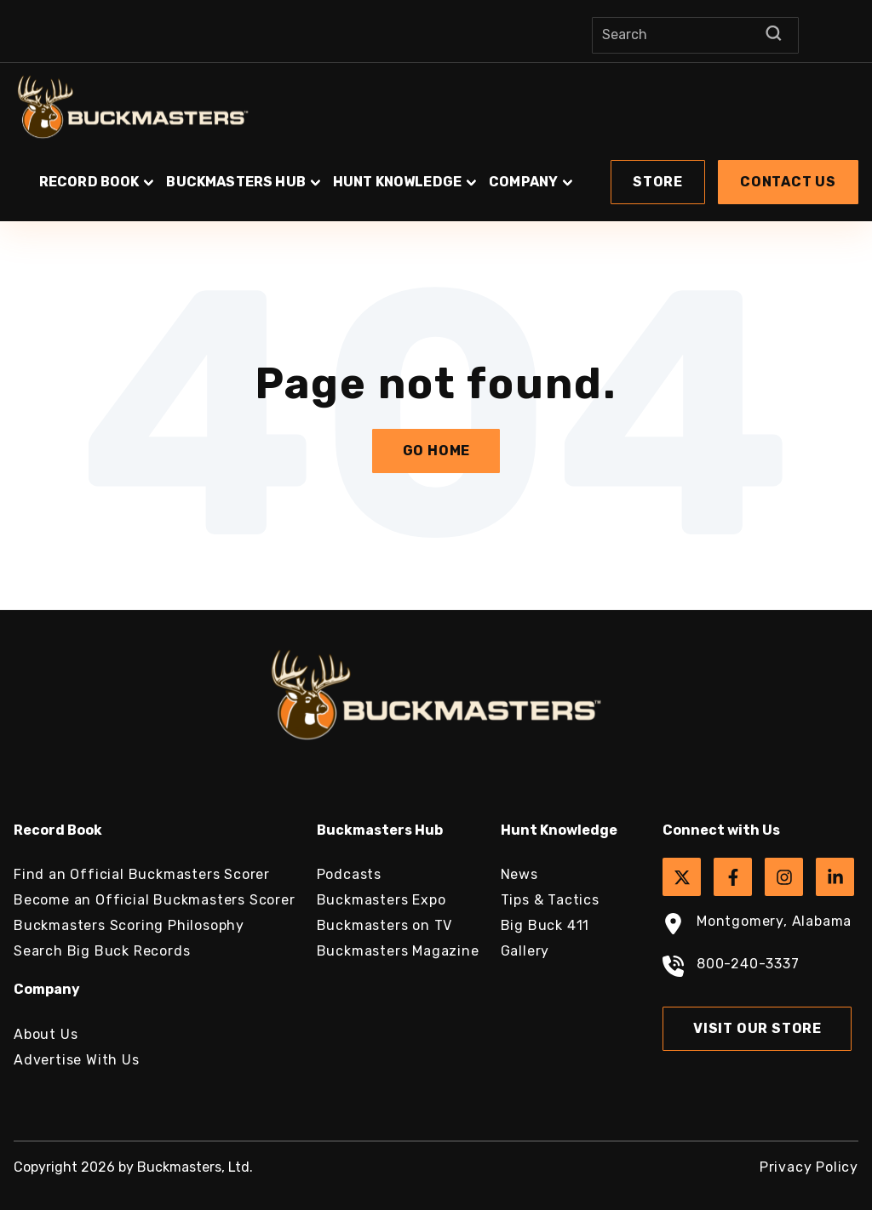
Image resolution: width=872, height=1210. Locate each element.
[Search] (695, 35)
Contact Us (788, 182)
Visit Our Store (757, 1028)
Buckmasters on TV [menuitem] (385, 925)
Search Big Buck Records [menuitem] (102, 951)
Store (658, 182)
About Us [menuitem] (45, 1034)
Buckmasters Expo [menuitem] (381, 900)
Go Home (437, 450)
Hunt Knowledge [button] (397, 182)
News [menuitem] (519, 874)
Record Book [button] (89, 182)
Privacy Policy (809, 1167)
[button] (436, 173)
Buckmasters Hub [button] (235, 182)
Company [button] (523, 182)
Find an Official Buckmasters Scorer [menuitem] (142, 874)
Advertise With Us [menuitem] (77, 1060)
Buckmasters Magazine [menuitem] (398, 951)
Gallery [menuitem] (525, 951)
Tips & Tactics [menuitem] (550, 900)
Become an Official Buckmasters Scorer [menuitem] (154, 900)
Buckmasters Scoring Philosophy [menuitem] (129, 925)
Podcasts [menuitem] (349, 874)
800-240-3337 (731, 968)
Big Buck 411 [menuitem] (545, 925)
